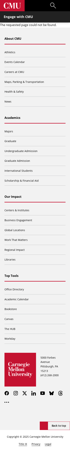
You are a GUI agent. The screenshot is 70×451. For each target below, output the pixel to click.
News (7, 101)
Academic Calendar (16, 299)
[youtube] (42, 393)
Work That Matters (16, 240)
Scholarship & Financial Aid (21, 180)
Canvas (8, 319)
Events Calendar (14, 62)
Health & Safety (14, 91)
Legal (48, 444)
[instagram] (15, 393)
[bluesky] (51, 393)
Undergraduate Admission (21, 151)
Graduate (10, 141)
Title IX (23, 444)
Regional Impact (14, 250)
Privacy (36, 444)
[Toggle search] (53, 5)
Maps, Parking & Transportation (24, 82)
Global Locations (14, 230)
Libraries (9, 259)
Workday (9, 338)
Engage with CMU (18, 16)
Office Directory (14, 289)
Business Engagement (18, 220)
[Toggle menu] (64, 5)
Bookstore (10, 309)
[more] (6, 402)
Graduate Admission (17, 161)
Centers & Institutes (16, 210)
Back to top (59, 425)
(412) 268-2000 (50, 375)
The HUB (9, 329)
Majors (8, 131)
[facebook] (6, 393)
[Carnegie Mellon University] (12, 5)
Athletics (9, 52)
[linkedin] (33, 393)
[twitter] (24, 393)
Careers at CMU (14, 72)
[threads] (60, 393)
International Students (18, 170)
